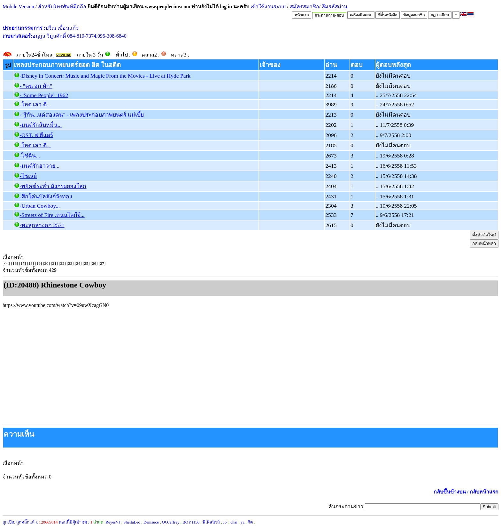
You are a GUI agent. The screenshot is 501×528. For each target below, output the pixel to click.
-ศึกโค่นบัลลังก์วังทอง (45, 196)
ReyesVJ (112, 522)
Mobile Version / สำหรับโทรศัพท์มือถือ (44, 6)
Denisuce (151, 522)
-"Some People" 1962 (43, 95)
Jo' (225, 522)
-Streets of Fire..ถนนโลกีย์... (52, 215)
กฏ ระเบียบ (440, 15)
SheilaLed (131, 522)
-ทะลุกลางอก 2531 (41, 225)
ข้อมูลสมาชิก (414, 15)
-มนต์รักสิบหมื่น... (40, 125)
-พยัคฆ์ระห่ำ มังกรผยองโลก (52, 186)
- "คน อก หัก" (35, 86)
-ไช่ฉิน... (29, 155)
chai (233, 522)
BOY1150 (190, 522)
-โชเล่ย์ (28, 176)
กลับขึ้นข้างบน (450, 491)
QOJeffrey (171, 522)
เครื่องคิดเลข (361, 15)
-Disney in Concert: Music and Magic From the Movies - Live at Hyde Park (104, 76)
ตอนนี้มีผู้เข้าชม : (76, 522)
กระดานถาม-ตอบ (329, 15)
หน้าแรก (302, 15)
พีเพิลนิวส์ (211, 522)
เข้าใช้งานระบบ (267, 6)
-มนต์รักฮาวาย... (39, 166)
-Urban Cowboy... (39, 206)
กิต (250, 522)
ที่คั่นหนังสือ (387, 15)
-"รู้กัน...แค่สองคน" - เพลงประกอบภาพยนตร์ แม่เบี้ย (81, 114)
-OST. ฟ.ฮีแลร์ (36, 135)
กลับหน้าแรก (484, 491)
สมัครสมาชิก (304, 6)
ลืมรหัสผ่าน (333, 6)
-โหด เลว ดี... (35, 104)
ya (242, 522)
